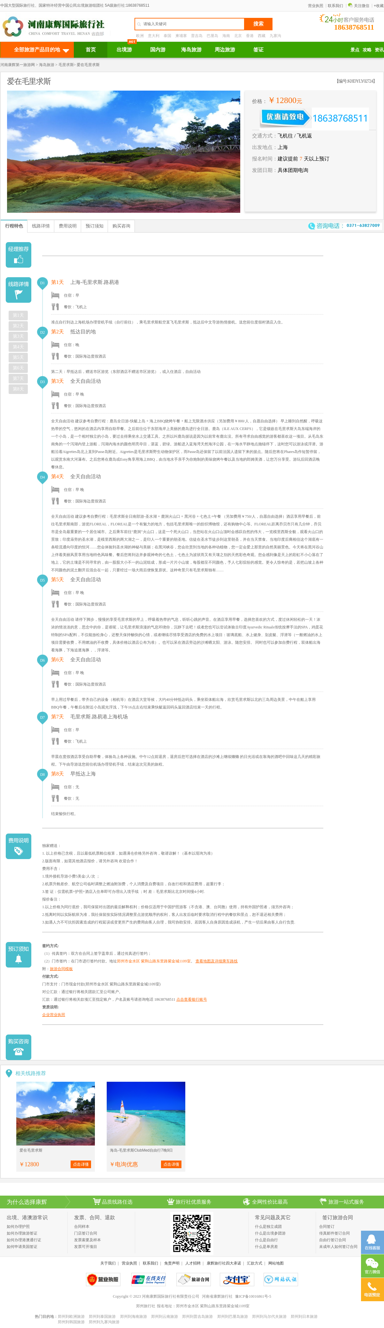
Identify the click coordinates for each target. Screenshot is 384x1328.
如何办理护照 (18, 1226)
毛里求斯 (66, 65)
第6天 (18, 368)
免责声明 (172, 1263)
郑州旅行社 (145, 1306)
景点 (354, 49)
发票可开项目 (85, 1246)
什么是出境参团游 (270, 1233)
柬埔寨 (181, 35)
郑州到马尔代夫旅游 (269, 1316)
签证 (258, 49)
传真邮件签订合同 (334, 1233)
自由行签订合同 (332, 1240)
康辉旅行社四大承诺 (224, 1263)
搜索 (258, 23)
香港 (250, 35)
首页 (91, 49)
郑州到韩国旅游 (71, 1322)
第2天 (18, 325)
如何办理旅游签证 (22, 1233)
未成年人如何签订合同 (338, 1246)
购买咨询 (121, 226)
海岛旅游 (191, 49)
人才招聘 (193, 1263)
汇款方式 (254, 1263)
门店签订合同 (85, 1233)
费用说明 (68, 226)
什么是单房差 (266, 1246)
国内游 (157, 49)
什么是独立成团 (268, 1226)
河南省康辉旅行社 (217, 1296)
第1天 (18, 315)
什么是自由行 (266, 1240)
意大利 (153, 35)
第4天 (18, 347)
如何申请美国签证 (22, 1246)
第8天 (18, 389)
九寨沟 (275, 35)
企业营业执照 (53, 1015)
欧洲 (140, 35)
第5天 (18, 357)
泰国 (167, 35)
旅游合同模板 (61, 969)
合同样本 (81, 1226)
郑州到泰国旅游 (102, 1316)
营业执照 (315, 6)
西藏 (261, 35)
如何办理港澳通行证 (24, 1240)
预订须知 (95, 226)
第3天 (18, 336)
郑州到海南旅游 (133, 1316)
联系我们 (335, 6)
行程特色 (14, 226)
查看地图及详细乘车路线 (217, 961)
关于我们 (108, 1263)
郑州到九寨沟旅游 (104, 1322)
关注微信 (358, 6)
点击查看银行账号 (191, 999)
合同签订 (326, 1226)
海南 (226, 35)
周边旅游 (225, 49)
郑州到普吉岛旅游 (197, 1316)
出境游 (124, 49)
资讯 (379, 49)
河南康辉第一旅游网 (17, 65)
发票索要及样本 (87, 1240)
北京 (238, 35)
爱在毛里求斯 (30, 1150)
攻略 (367, 49)
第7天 (18, 378)
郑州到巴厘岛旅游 (232, 1316)
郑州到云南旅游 (164, 1316)
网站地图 (276, 1263)
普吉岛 (197, 35)
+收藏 (379, 6)
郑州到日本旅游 (304, 1316)
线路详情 (41, 226)
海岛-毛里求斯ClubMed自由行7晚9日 (141, 1150)
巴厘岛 (212, 35)
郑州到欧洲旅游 (71, 1316)
